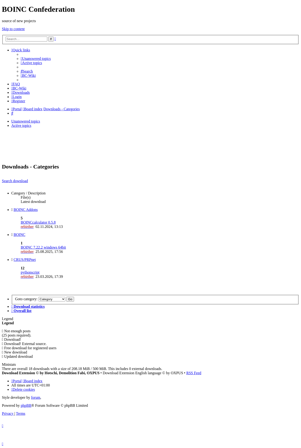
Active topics (21, 125)
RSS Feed (193, 373)
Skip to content (13, 29)
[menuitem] (36, 59)
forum (35, 397)
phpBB (26, 405)
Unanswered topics (25, 121)
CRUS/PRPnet (25, 260)
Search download (15, 181)
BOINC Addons (26, 210)
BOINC (19, 235)
